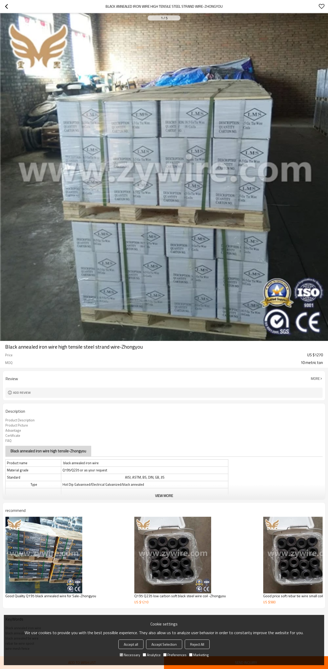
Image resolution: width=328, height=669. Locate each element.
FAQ (8, 440)
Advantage (13, 430)
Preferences (175, 654)
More (315, 378)
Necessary (130, 654)
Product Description (20, 420)
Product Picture (16, 425)
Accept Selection (164, 644)
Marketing (199, 654)
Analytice (152, 654)
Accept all (131, 644)
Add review (22, 392)
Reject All (197, 644)
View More (164, 495)
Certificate (12, 435)
